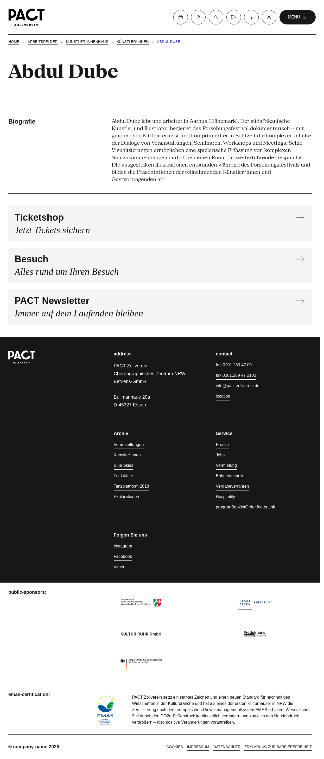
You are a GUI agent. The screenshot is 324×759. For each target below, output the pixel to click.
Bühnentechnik (229, 476)
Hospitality (225, 496)
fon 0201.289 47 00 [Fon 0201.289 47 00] (234, 365)
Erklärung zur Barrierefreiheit (278, 747)
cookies (174, 747)
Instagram (123, 546)
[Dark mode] (269, 17)
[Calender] (180, 17)
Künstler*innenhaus (87, 42)
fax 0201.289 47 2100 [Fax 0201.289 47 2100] (236, 375)
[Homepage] (26, 17)
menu (297, 17)
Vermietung (226, 465)
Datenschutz (226, 747)
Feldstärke (123, 476)
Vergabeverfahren (232, 486)
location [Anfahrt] (223, 396)
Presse (222, 444)
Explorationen (126, 496)
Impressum (198, 747)
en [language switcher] (234, 17)
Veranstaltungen (129, 444)
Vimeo (119, 567)
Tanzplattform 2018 (131, 486)
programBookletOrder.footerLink (245, 507)
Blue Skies (124, 465)
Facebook (123, 556)
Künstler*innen (133, 42)
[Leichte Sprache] (251, 17)
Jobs (220, 455)
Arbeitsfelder (43, 42)
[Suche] (216, 17)
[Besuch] (198, 17)
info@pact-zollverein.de (237, 386)
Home (13, 42)
